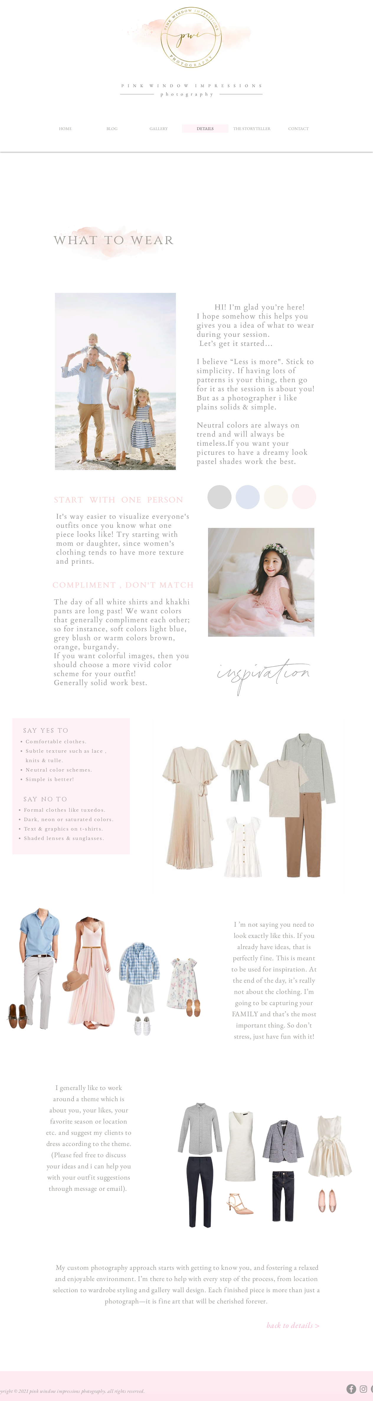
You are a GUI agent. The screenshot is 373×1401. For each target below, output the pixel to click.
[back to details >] (293, 1325)
